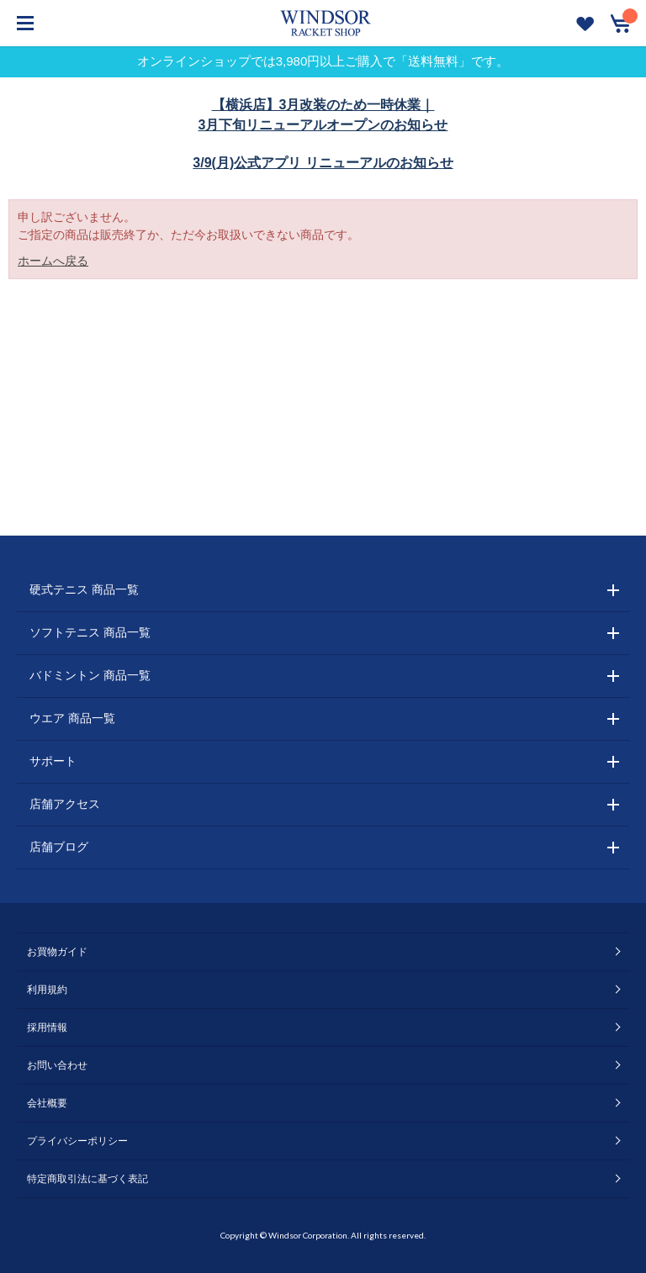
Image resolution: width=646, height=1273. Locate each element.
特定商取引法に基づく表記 (87, 1179)
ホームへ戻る (53, 260)
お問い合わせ (57, 1065)
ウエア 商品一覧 (72, 718)
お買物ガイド (57, 952)
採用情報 (47, 1027)
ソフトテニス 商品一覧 (90, 632)
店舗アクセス (64, 804)
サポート (53, 761)
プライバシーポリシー (77, 1141)
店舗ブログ (58, 846)
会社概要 (47, 1103)
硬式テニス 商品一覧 (84, 589)
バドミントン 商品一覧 (90, 675)
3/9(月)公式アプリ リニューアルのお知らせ (323, 163)
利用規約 (47, 990)
